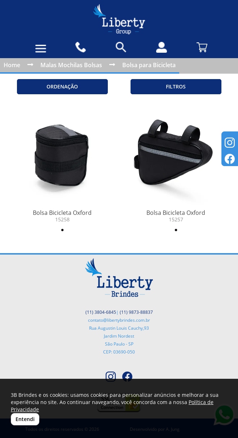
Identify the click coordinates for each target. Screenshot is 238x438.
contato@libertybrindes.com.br (119, 320)
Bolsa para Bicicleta (149, 65)
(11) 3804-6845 (100, 312)
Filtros (176, 86)
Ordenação (62, 86)
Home (12, 65)
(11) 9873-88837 (136, 312)
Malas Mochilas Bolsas (71, 65)
